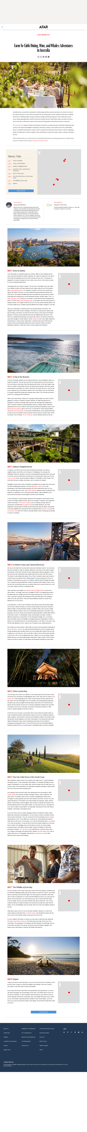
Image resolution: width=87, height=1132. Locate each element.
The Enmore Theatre (24, 502)
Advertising (7, 1032)
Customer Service (26, 1041)
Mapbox (80, 194)
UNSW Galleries (31, 490)
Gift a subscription (26, 1032)
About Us (6, 1028)
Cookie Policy (25, 1045)
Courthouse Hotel (12, 511)
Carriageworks (27, 504)
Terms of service (43, 1045)
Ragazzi (35, 319)
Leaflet (69, 194)
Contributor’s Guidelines (10, 1041)
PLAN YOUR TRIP (21, 190)
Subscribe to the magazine (28, 1028)
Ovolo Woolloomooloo (16, 290)
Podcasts (42, 1037)
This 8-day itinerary (18, 125)
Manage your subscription (28, 1037)
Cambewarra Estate (41, 833)
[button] (65, 159)
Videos (41, 1049)
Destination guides (44, 1032)
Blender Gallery (37, 486)
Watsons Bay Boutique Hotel (24, 300)
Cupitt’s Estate (11, 794)
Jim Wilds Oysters (31, 913)
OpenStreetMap (73, 194)
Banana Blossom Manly (13, 408)
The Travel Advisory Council (46, 1028)
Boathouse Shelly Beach (17, 410)
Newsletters (7, 1049)
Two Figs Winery (24, 829)
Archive (6, 1045)
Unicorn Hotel (11, 478)
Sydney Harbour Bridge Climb (35, 590)
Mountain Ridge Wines (43, 831)
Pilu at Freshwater (28, 415)
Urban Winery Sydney (16, 629)
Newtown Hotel (45, 508)
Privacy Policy (43, 1041)
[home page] (43, 27)
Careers (6, 1037)
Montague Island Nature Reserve (16, 921)
